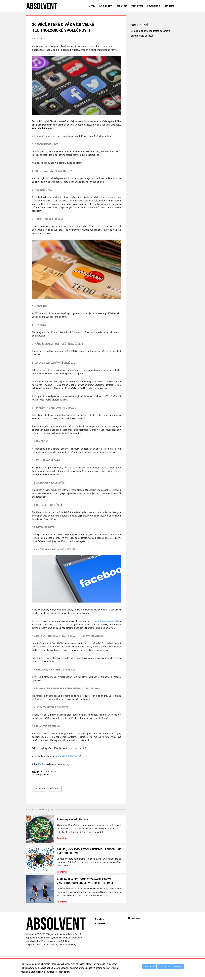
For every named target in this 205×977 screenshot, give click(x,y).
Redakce (99, 919)
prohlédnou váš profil (106, 621)
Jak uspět (122, 5)
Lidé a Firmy (105, 5)
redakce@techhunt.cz (42, 774)
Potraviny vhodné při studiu (73, 819)
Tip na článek (134, 918)
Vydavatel (100, 923)
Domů (92, 5)
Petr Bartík (51, 771)
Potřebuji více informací (170, 966)
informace (55, 788)
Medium (42, 764)
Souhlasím (149, 966)
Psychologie (153, 5)
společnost (39, 788)
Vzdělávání (137, 5)
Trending (169, 5)
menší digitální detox (69, 756)
